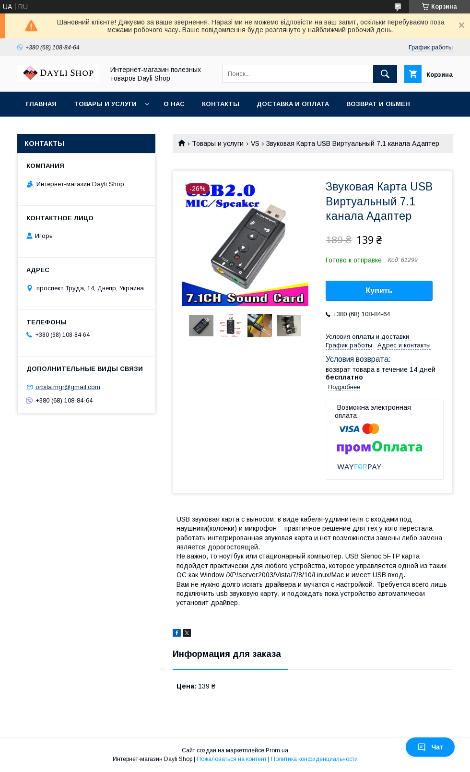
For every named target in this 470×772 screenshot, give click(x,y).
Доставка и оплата (293, 103)
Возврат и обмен (378, 103)
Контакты (220, 103)
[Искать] (385, 74)
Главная (41, 103)
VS (255, 143)
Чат (430, 747)
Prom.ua (277, 750)
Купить (379, 290)
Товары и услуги (105, 103)
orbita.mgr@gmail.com (67, 387)
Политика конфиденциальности (314, 759)
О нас (174, 103)
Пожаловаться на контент (232, 759)
